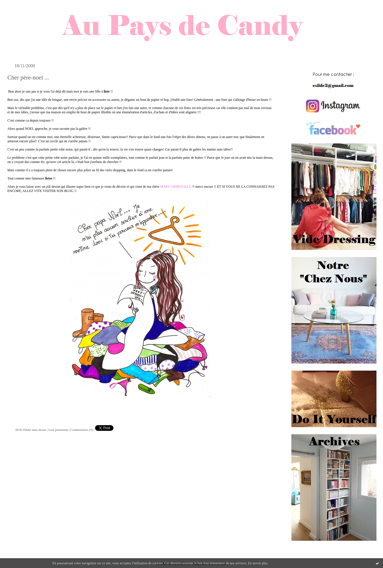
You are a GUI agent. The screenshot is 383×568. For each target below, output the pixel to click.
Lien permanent (58, 429)
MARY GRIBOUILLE (175, 187)
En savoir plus (258, 563)
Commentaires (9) (81, 429)
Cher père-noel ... (28, 77)
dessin (43, 429)
